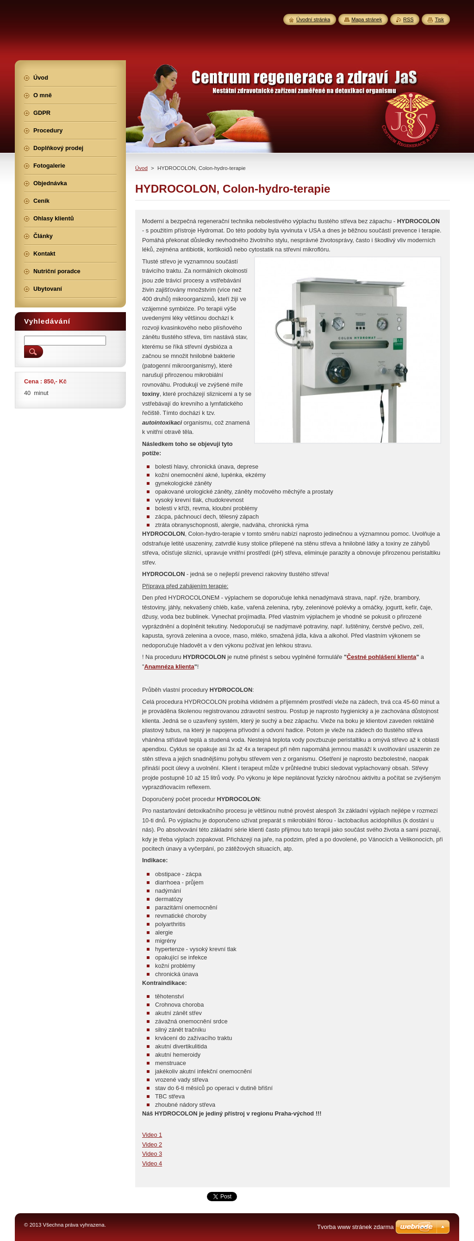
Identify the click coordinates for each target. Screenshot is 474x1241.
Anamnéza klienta (169, 666)
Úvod (141, 168)
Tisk (439, 19)
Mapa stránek (366, 19)
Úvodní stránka (313, 19)
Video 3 (152, 1153)
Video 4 (152, 1163)
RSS (408, 19)
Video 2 (152, 1144)
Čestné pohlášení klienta (381, 656)
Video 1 (152, 1134)
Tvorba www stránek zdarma (355, 1226)
